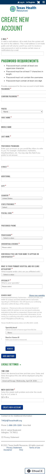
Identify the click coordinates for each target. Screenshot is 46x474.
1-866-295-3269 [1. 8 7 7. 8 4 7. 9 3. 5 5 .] (14, 425)
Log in (22, 2)
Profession (6, 235)
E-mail (3, 39)
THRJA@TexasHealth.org (11, 421)
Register (31, 2)
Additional (5, 176)
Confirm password (9, 96)
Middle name (6, 127)
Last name (5, 136)
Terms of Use (34, 448)
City (3, 186)
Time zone (5, 371)
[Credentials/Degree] (8, 247)
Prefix (4, 108)
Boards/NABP (6, 295)
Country (4, 195)
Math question (7, 389)
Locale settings (10, 364)
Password (5, 89)
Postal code (6, 213)
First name (5, 117)
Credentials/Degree (9, 244)
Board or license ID (12, 337)
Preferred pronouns (10, 146)
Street (4, 166)
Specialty (5, 280)
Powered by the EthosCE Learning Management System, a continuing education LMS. (35, 471)
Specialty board (11, 327)
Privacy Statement (14, 448)
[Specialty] (8, 286)
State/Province (7, 204)
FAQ (21, 450)
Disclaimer (8, 450)
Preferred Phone (8, 225)
